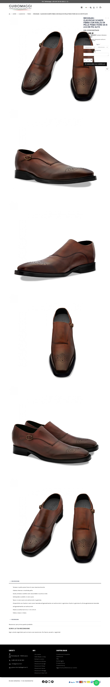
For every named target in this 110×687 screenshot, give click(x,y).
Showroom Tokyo (39, 666)
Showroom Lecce (39, 668)
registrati (57, 632)
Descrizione (15, 581)
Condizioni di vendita (63, 654)
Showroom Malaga (40, 670)
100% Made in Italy (40, 657)
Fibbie (29, 14)
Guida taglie (60, 661)
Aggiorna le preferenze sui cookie (66, 667)
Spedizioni (59, 656)
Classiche (22, 14)
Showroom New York (40, 673)
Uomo (14, 14)
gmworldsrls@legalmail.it (19, 667)
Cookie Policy (60, 665)
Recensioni (15, 619)
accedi (51, 632)
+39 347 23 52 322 (58, 1)
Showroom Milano (40, 661)
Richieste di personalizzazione (92, 50)
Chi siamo (37, 654)
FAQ (57, 659)
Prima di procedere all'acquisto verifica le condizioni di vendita (95, 40)
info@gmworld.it (16, 664)
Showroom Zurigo (40, 663)
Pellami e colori (39, 659)
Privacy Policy (60, 663)
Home (9, 14)
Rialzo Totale (87, 44)
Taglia (98, 44)
